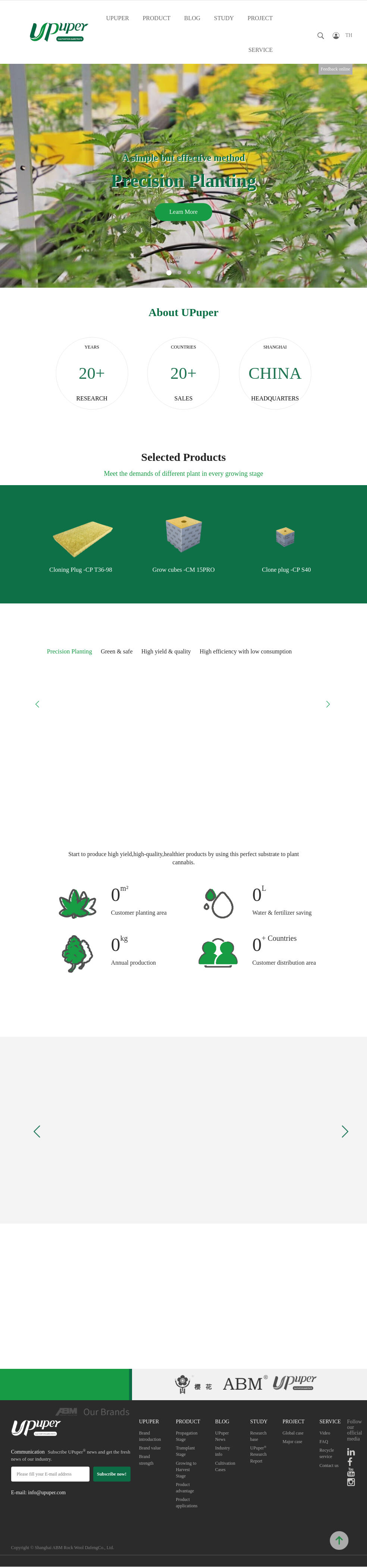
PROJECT (260, 18)
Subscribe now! (111, 1474)
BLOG (192, 18)
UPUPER (117, 18)
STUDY (224, 18)
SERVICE (260, 50)
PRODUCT (156, 18)
